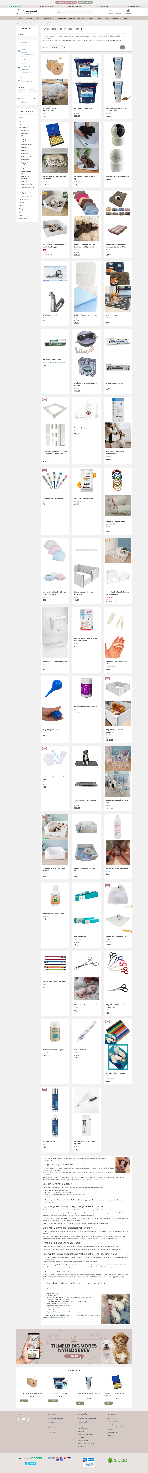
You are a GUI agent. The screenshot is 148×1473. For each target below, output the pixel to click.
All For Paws (46, 113)
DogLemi (77, 318)
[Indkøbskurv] (128, 11)
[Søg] (90, 12)
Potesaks (50, 1299)
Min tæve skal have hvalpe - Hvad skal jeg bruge (89, 1179)
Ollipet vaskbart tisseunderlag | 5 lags (117, 938)
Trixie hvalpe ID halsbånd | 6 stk (54, 981)
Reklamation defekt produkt (85, 1434)
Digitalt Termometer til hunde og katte (85, 1142)
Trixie (75, 431)
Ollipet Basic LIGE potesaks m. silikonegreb (117, 1006)
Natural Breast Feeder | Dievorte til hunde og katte (55, 593)
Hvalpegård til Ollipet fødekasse (55, 661)
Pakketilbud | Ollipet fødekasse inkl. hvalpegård (117, 593)
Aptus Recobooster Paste (115, 383)
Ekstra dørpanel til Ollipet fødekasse (83, 593)
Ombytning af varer (83, 1440)
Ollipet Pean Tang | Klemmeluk (85, 1005)
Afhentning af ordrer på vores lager (87, 1443)
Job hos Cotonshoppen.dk (115, 1427)
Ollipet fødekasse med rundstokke (114, 731)
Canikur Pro (77, 939)
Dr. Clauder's (78, 111)
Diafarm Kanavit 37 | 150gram (53, 1050)
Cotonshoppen (78, 181)
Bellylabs (108, 456)
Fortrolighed (81, 1432)
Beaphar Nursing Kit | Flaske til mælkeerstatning (85, 639)
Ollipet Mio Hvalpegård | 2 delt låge (117, 801)
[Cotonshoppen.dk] (27, 11)
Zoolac (76, 1052)
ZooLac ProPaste (80, 1050)
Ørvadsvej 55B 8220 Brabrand (52, 1427)
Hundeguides (111, 1418)
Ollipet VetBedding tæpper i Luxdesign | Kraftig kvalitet (116, 246)
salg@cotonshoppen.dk (59, 1317)
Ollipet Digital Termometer (53, 498)
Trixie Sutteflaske (81, 428)
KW (75, 709)
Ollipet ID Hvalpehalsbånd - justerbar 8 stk (116, 523)
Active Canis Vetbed (113, 315)
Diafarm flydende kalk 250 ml (53, 913)
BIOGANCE (77, 501)
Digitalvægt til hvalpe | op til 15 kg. (85, 177)
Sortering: (46, 47)
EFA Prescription (49, 1141)
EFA (44, 1144)
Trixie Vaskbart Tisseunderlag (85, 800)
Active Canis (109, 318)
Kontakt (110, 1430)
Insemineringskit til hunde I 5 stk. (53, 778)
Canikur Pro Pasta (80, 937)
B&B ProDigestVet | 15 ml (52, 360)
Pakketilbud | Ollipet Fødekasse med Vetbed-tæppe (54, 246)
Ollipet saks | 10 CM (50, 315)
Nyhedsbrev (111, 1435)
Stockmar (46, 181)
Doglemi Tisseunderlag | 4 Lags (85, 315)
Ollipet (76, 250)
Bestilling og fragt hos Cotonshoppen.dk (84, 1428)
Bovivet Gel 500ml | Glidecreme (117, 868)
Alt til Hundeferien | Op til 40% (66, 2)
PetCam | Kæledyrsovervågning (117, 176)
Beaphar (76, 643)
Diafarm (45, 916)
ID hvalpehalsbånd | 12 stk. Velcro (115, 1074)
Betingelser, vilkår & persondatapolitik (83, 1423)
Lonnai (45, 597)
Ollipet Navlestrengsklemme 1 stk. (117, 662)
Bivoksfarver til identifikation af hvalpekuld (55, 177)
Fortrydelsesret (82, 1446)
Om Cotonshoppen (113, 1421)
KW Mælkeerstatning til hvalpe (85, 706)
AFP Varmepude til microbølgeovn (49, 109)
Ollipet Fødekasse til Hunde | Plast (84, 869)
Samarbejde (111, 1424)
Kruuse (108, 871)
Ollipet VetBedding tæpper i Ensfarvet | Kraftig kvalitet (84, 246)
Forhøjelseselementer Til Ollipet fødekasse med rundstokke (55, 452)
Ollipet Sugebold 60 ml (51, 730)
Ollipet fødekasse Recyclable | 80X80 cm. (54, 869)
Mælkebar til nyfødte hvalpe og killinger (85, 384)
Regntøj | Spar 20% (85, 2)
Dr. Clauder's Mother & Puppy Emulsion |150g (116, 109)
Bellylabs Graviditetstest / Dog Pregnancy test (117, 452)
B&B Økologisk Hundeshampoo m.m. (54, 362)
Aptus (107, 386)
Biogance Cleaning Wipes (83, 498)
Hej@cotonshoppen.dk (55, 1419)
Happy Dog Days (112, 1433)
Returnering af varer (83, 1437)
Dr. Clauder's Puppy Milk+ (83, 108)
